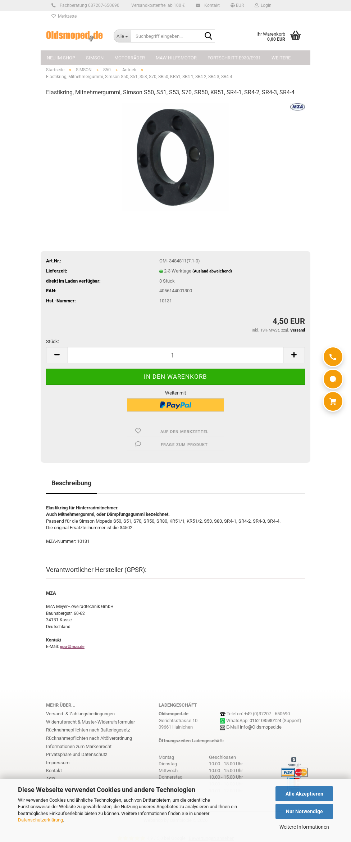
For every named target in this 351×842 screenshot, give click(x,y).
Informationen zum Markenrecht (78, 746)
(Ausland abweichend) (212, 271)
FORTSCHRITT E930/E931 (234, 57)
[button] (237, 5)
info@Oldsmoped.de (261, 727)
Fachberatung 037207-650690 (88, 5)
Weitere (281, 57)
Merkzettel (64, 16)
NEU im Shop (61, 57)
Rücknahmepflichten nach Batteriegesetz (88, 730)
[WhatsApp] (333, 379)
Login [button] (263, 5)
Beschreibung (71, 483)
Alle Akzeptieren (304, 794)
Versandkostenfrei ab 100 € (157, 5)
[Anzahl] (175, 355)
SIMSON (95, 57)
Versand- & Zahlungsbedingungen (80, 713)
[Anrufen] (333, 356)
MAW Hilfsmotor (176, 57)
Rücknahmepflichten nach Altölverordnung (89, 738)
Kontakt (211, 5)
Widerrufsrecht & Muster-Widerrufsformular (90, 722)
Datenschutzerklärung (40, 820)
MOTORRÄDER (129, 57)
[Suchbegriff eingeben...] (122, 36)
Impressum (57, 762)
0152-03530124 (265, 720)
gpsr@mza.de (72, 646)
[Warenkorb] (333, 401)
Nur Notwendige (304, 811)
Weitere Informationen (304, 827)
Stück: (52, 341)
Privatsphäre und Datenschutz (76, 754)
